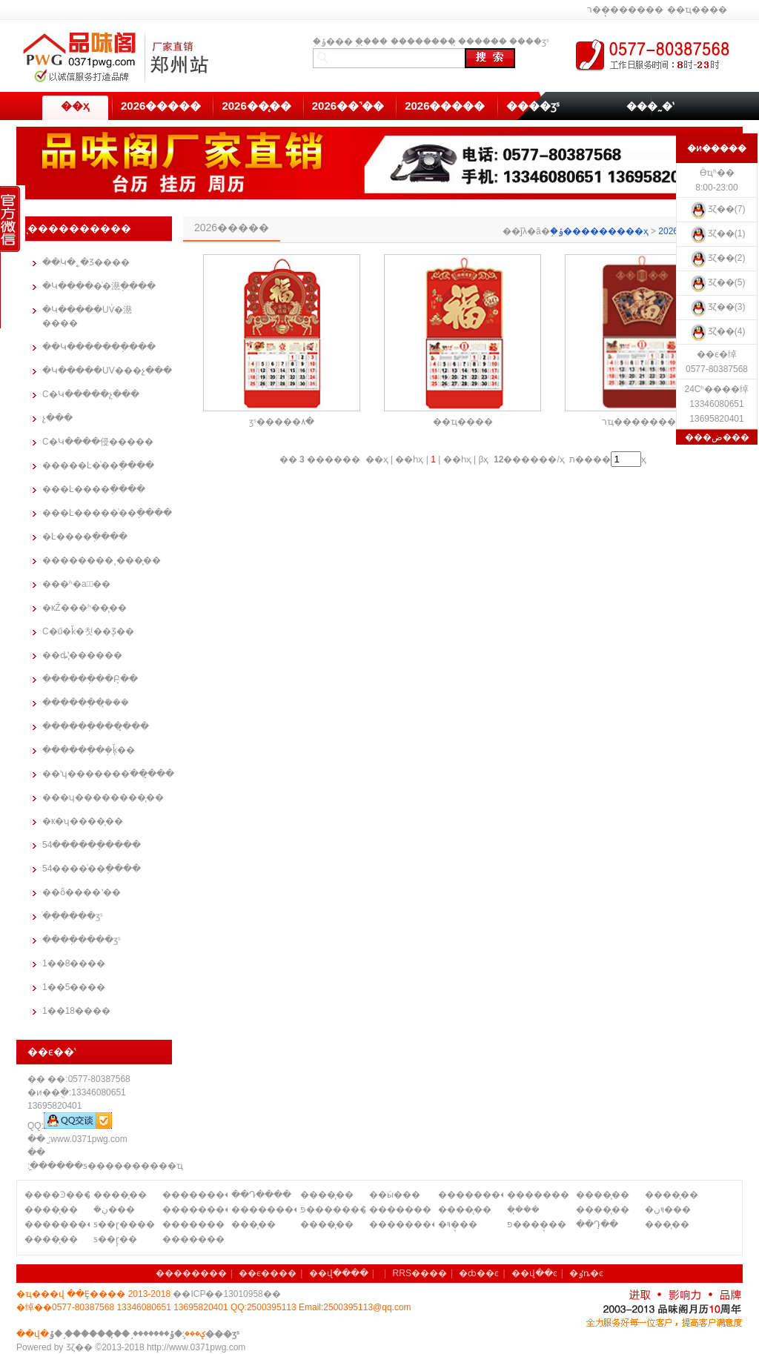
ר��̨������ (625, 9)
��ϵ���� (267, 1273)
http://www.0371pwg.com (196, 1347)
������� (538, 1194)
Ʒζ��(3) (717, 307)
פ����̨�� (536, 1224)
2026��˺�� (348, 105)
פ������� (332, 1209)
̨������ (482, 41)
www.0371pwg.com (88, 1139)
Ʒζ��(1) (717, 233)
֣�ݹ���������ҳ (599, 231)
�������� (423, 41)
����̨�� (120, 1194)
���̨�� (253, 1224)
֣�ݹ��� (333, 41)
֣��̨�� (371, 41)
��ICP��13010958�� (226, 1294)
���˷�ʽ (650, 106)
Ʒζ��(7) (717, 209)
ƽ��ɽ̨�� (115, 1239)
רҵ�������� (643, 422)
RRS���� (420, 1273)
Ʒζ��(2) (717, 258)
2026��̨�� (256, 105)
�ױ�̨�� (457, 1224)
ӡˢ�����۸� (281, 422)
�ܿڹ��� (114, 1209)
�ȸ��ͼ (479, 1273)
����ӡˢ (529, 41)
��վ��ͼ (534, 1273)
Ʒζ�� (79, 1347)
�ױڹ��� (668, 1209)
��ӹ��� (394, 1194)
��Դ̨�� (597, 1224)
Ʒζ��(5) (717, 282)
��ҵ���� (697, 9)
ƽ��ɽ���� (124, 1224)
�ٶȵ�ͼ (586, 1273)
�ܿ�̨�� (523, 1209)
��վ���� (338, 1273)
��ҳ (75, 105)
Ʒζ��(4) (717, 331)
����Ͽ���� (57, 1194)
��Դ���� (261, 1194)
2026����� (161, 105)
